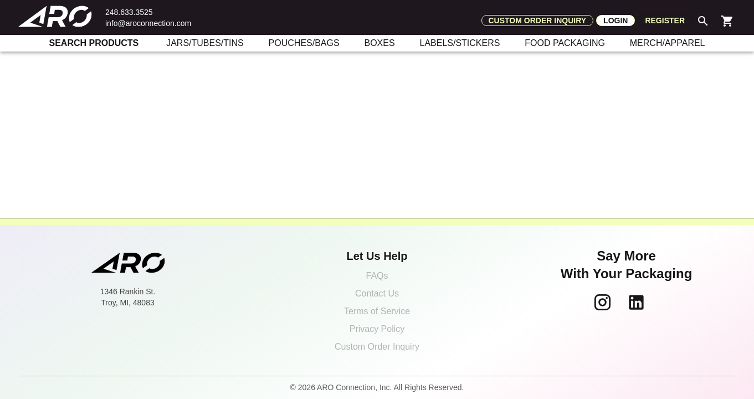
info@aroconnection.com (148, 23)
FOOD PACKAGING (565, 43)
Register (665, 20)
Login (615, 20)
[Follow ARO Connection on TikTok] (660, 302)
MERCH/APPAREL (667, 43)
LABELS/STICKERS (459, 43)
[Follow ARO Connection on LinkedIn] (636, 302)
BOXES (379, 43)
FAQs (377, 275)
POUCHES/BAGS (304, 43)
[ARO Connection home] (128, 263)
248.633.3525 (129, 12)
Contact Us (377, 293)
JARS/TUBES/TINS (205, 43)
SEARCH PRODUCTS (94, 43)
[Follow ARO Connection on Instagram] (602, 302)
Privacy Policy (377, 329)
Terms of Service (377, 311)
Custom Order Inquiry (377, 346)
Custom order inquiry (538, 20)
